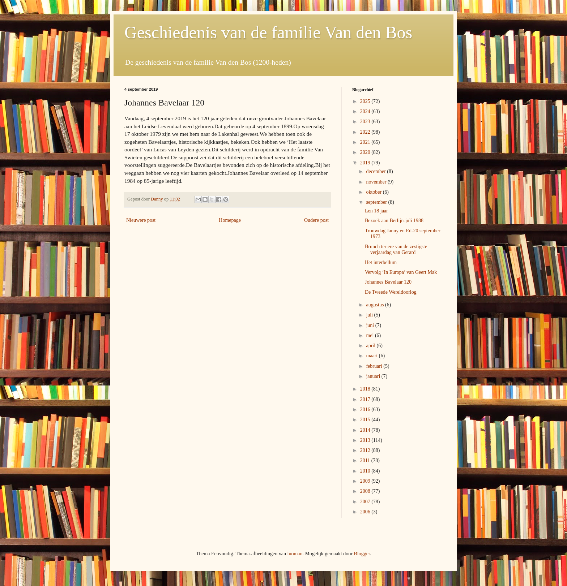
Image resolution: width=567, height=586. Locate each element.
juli (370, 315)
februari (374, 366)
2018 (366, 389)
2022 (366, 132)
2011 (365, 460)
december (376, 171)
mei (370, 335)
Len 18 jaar (376, 211)
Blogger (362, 553)
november (376, 182)
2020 (366, 152)
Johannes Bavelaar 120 (388, 282)
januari (373, 376)
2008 (366, 491)
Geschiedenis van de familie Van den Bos (268, 32)
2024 (366, 111)
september (377, 202)
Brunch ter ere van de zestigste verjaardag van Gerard (396, 249)
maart (372, 355)
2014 (366, 430)
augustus (375, 304)
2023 (366, 121)
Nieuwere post (140, 220)
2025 (366, 101)
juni (370, 325)
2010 (366, 471)
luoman (295, 553)
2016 (366, 409)
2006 (366, 511)
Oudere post (316, 220)
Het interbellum (381, 262)
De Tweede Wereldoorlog (391, 292)
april (371, 345)
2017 (366, 399)
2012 (366, 450)
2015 (366, 419)
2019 (366, 162)
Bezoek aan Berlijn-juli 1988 (394, 220)
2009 (366, 481)
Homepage (230, 220)
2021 (366, 142)
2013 (366, 440)
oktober (374, 192)
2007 (366, 501)
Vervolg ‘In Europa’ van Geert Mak (401, 272)
